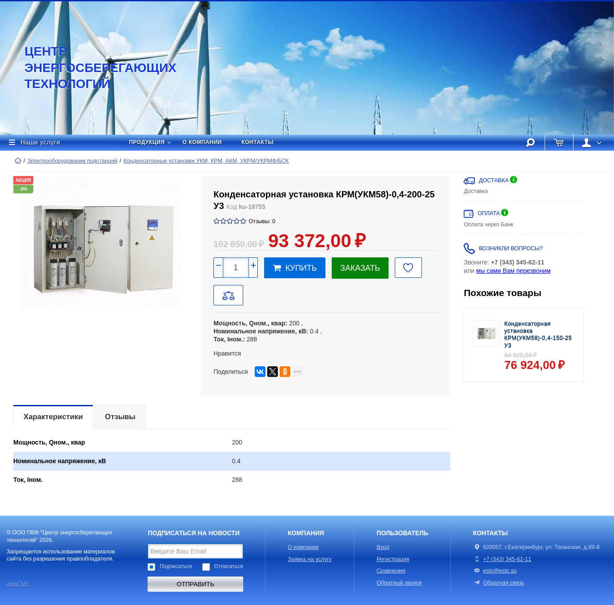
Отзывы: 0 (262, 221)
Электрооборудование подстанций (72, 161)
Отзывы (120, 417)
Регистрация (393, 559)
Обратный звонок (399, 583)
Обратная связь (498, 583)
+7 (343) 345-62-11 (507, 559)
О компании (202, 142)
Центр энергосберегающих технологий (91, 67)
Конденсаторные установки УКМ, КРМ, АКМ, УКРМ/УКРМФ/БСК (206, 161)
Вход (383, 547)
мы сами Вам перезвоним (513, 270)
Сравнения (391, 571)
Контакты (257, 142)
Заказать (360, 268)
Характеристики (53, 417)
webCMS (18, 584)
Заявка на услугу (310, 559)
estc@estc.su (500, 571)
